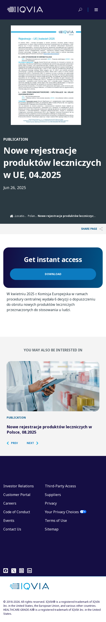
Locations (21, 216)
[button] (14, 446)
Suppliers (53, 497)
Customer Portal (16, 497)
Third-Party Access (60, 488)
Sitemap (52, 532)
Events (8, 523)
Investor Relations (18, 488)
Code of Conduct (16, 514)
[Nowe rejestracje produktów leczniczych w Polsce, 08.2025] (53, 387)
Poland (32, 216)
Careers (9, 506)
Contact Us (12, 532)
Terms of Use (56, 523)
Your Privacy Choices (62, 514)
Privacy (51, 506)
